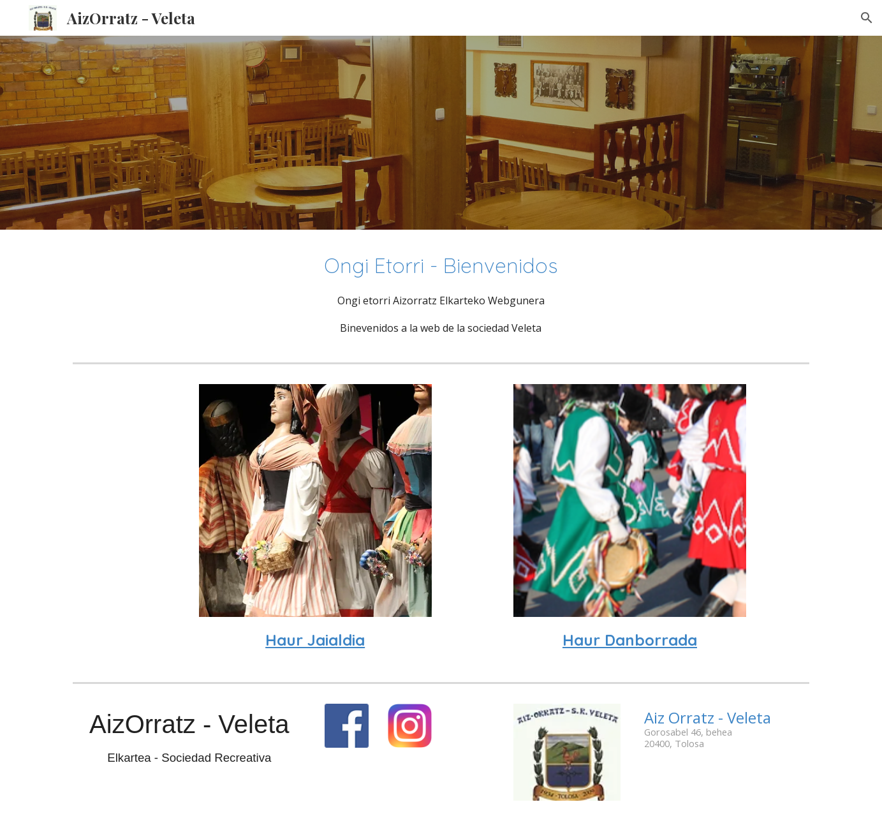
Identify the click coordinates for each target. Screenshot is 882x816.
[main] (441, 293)
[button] (866, 18)
